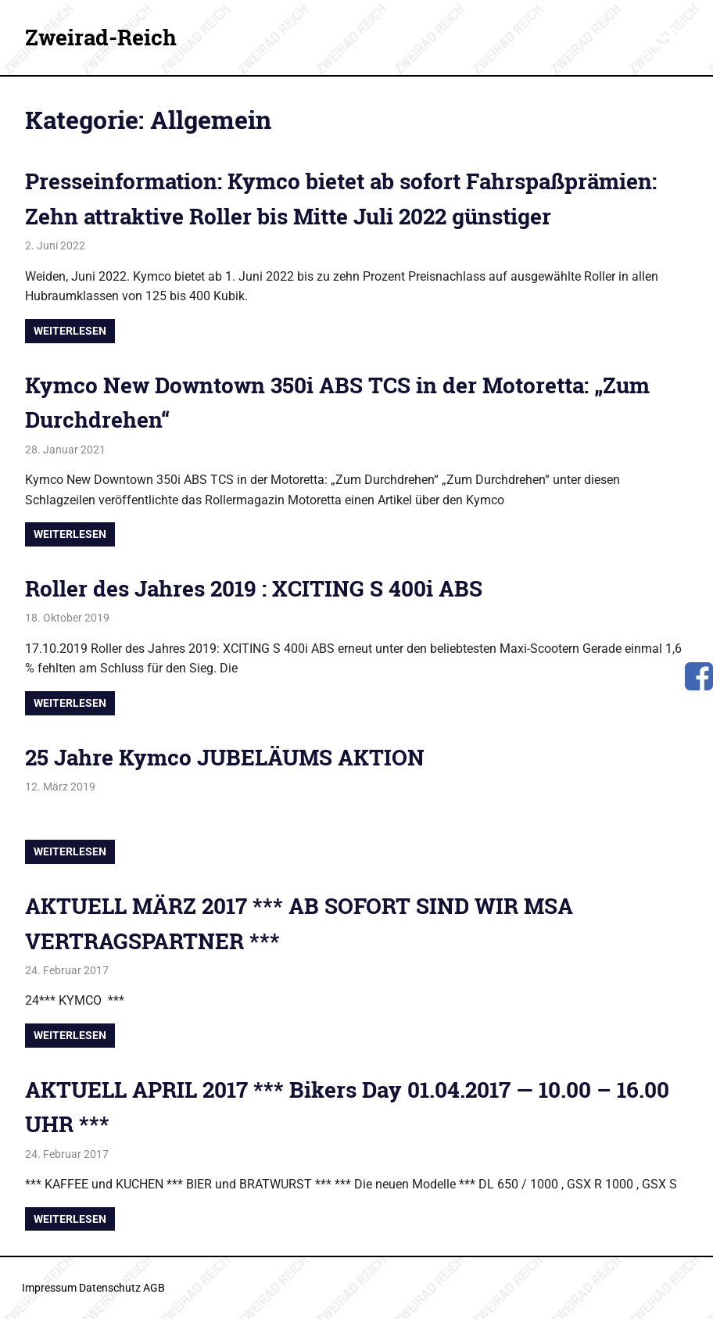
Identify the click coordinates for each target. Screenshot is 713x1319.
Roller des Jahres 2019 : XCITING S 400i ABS (253, 588)
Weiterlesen (70, 330)
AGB (154, 1287)
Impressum (49, 1287)
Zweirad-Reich (101, 37)
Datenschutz (110, 1287)
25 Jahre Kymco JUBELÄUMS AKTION (225, 757)
